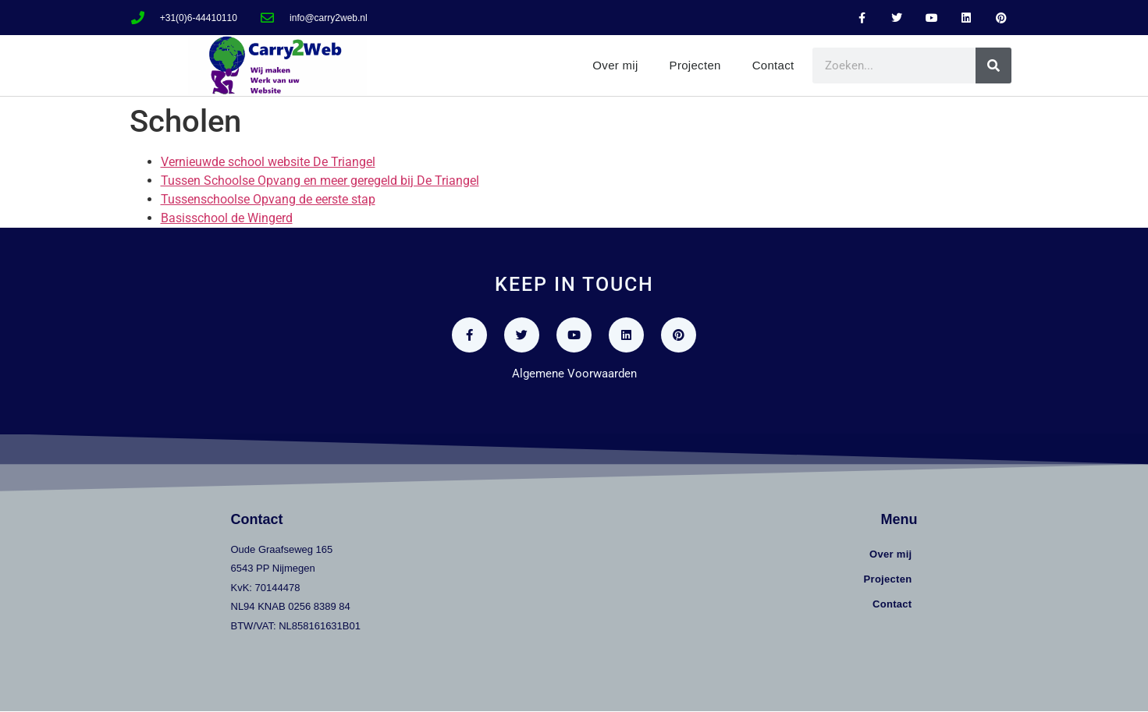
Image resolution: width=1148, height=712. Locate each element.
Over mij (615, 65)
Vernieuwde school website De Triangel (268, 161)
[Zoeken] (993, 65)
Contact (773, 65)
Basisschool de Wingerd (227, 218)
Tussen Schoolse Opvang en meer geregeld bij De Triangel (320, 180)
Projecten (695, 65)
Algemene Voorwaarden (574, 374)
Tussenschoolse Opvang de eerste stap (268, 199)
